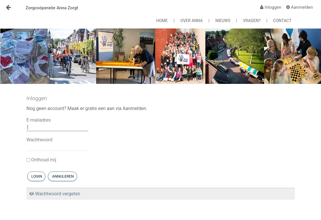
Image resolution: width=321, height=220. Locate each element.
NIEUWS (222, 20)
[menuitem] (271, 7)
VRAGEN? (252, 20)
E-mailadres (38, 120)
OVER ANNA (191, 20)
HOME (162, 20)
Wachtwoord (39, 140)
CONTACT (282, 20)
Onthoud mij (41, 160)
